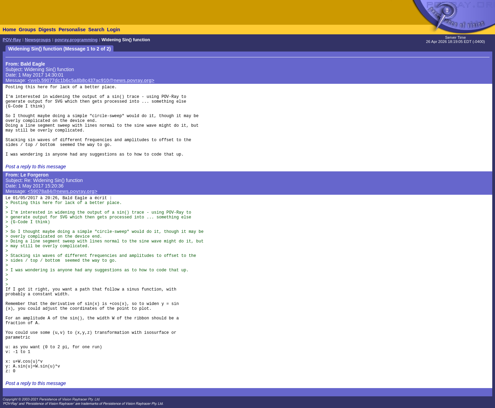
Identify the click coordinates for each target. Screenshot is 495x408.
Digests (47, 29)
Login (113, 29)
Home (9, 29)
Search (96, 29)
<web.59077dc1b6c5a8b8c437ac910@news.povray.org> (91, 80)
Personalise (72, 29)
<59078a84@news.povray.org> (63, 191)
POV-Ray (12, 39)
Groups (27, 29)
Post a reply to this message (36, 166)
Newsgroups (38, 39)
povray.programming (76, 39)
